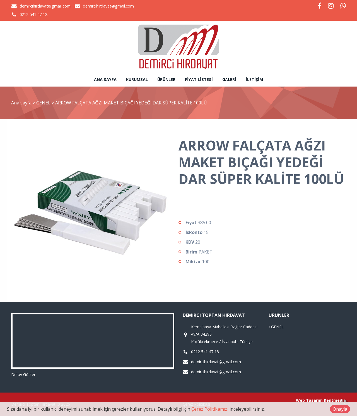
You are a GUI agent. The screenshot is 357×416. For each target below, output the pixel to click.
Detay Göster (23, 374)
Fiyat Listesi (199, 79)
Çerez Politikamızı (209, 409)
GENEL (44, 103)
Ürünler (166, 79)
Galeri (229, 79)
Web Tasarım (309, 400)
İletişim (254, 79)
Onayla (340, 409)
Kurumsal (137, 79)
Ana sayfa (105, 79)
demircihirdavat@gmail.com (45, 6)
